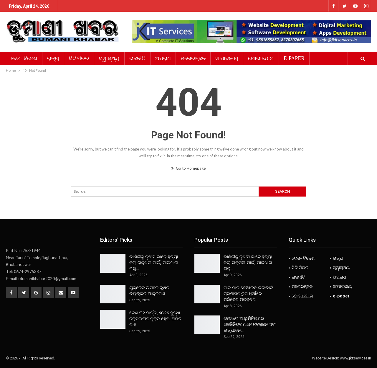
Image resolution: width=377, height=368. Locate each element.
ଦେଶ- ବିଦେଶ (24, 58)
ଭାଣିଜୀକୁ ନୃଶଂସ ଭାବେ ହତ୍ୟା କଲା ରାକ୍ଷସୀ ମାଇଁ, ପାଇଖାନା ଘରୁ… (153, 262)
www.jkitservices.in (355, 358)
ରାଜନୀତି (137, 58)
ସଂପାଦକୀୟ (226, 58)
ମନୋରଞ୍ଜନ (193, 58)
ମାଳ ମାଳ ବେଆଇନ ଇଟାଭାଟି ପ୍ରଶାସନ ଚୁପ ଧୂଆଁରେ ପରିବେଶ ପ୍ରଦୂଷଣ (248, 293)
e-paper (294, 58)
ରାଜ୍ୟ (53, 58)
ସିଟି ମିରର (79, 58)
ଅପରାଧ (163, 58)
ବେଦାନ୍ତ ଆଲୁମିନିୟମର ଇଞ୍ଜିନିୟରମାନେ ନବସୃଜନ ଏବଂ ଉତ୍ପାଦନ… (250, 324)
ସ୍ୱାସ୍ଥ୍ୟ (109, 58)
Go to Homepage (188, 168)
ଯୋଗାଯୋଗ (261, 58)
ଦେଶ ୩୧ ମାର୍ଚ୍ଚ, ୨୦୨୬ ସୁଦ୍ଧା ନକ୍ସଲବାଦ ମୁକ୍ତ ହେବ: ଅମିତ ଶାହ (155, 318)
